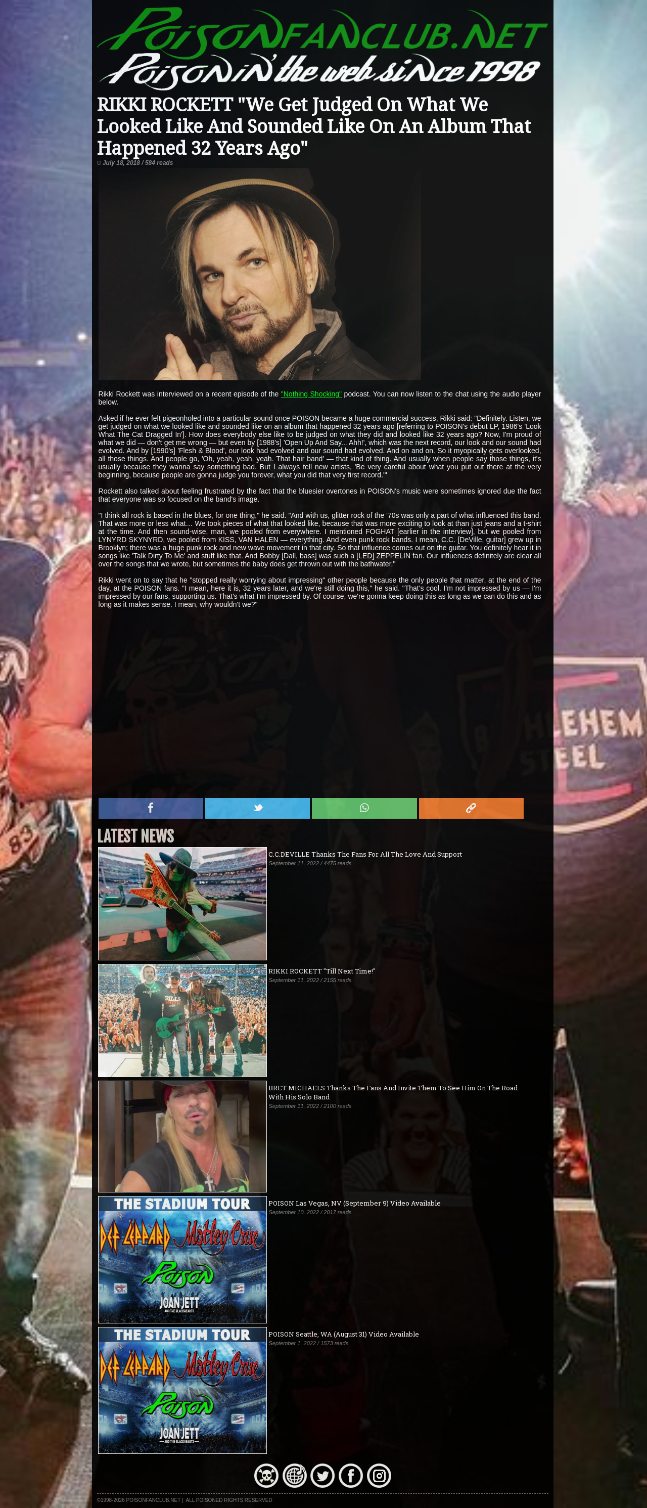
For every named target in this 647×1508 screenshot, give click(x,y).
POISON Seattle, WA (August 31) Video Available (343, 1334)
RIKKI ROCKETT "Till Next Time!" (322, 970)
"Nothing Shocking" (311, 394)
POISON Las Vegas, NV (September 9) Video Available (354, 1203)
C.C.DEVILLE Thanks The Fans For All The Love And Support (365, 854)
